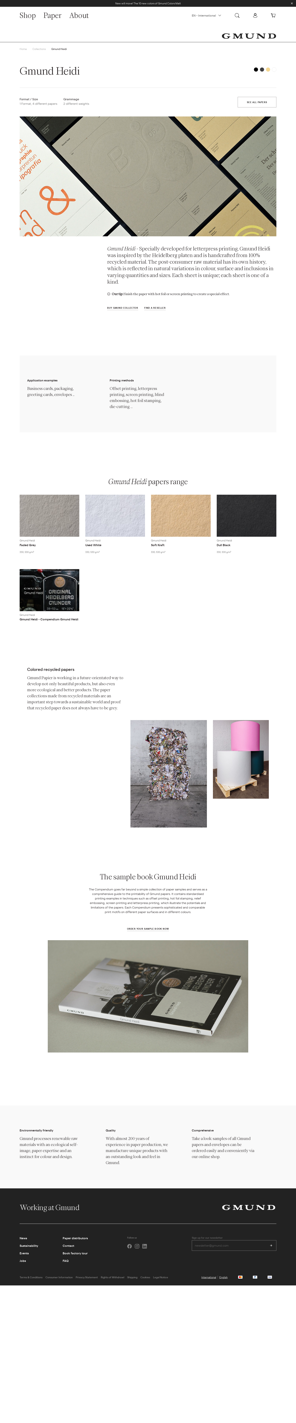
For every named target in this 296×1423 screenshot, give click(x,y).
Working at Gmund (53, 1207)
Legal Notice (160, 1277)
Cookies (145, 1277)
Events (24, 1253)
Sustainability (29, 1246)
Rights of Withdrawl (112, 1277)
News (23, 1238)
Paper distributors (75, 1238)
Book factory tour (75, 1253)
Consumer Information (59, 1277)
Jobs (23, 1261)
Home (23, 49)
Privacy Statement (87, 1277)
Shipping (132, 1277)
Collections (39, 49)
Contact (68, 1246)
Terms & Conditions (31, 1277)
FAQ (66, 1261)
